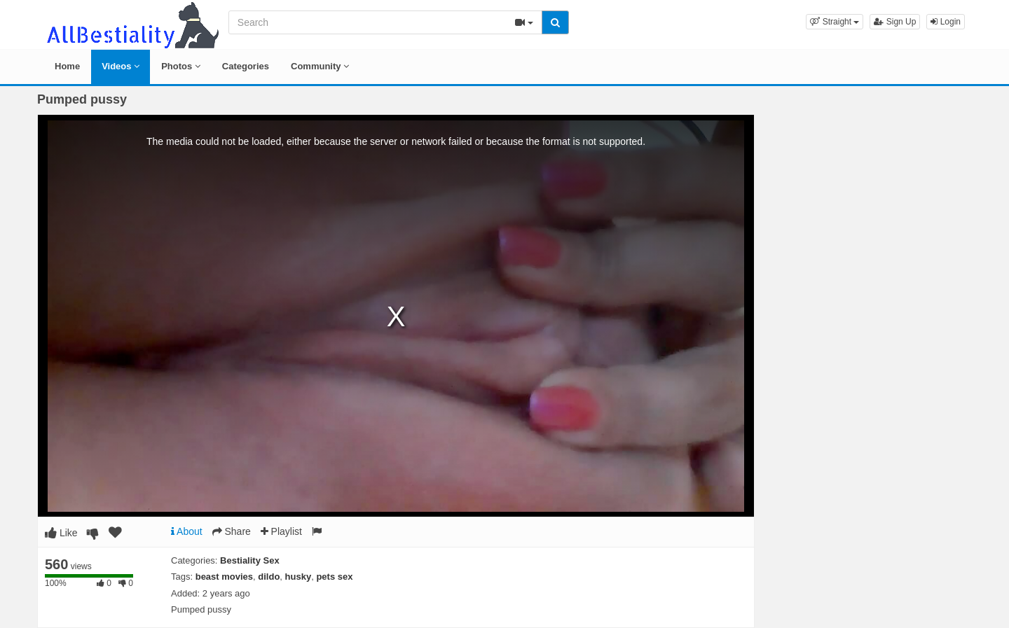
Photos (180, 66)
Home (67, 66)
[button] (834, 21)
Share (231, 531)
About (187, 531)
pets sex (334, 576)
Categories (245, 66)
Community (320, 66)
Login (946, 22)
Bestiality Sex (250, 560)
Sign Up (895, 22)
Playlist (281, 531)
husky (298, 576)
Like (61, 532)
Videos (120, 66)
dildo (269, 576)
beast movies (224, 576)
